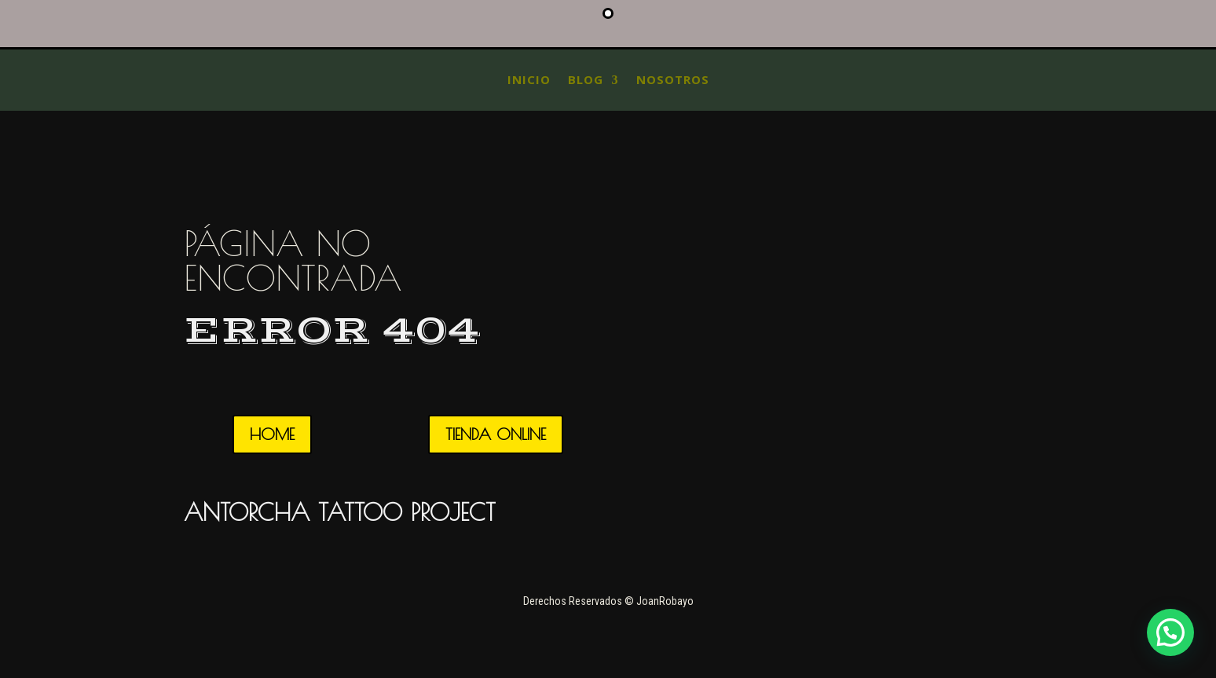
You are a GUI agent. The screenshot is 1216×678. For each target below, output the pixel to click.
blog (585, 79)
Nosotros (672, 79)
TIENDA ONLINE (495, 434)
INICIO (529, 79)
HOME (272, 434)
